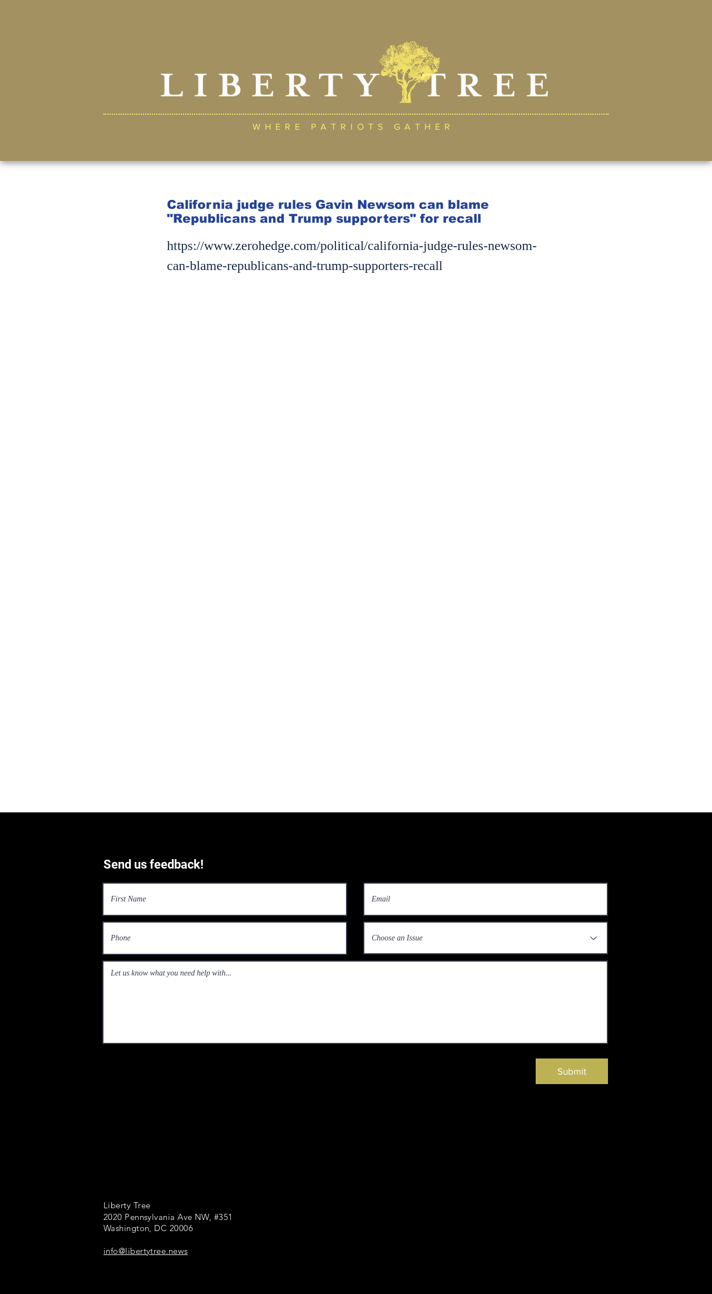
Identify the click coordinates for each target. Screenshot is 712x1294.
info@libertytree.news (145, 1251)
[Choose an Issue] (485, 938)
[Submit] (572, 1071)
